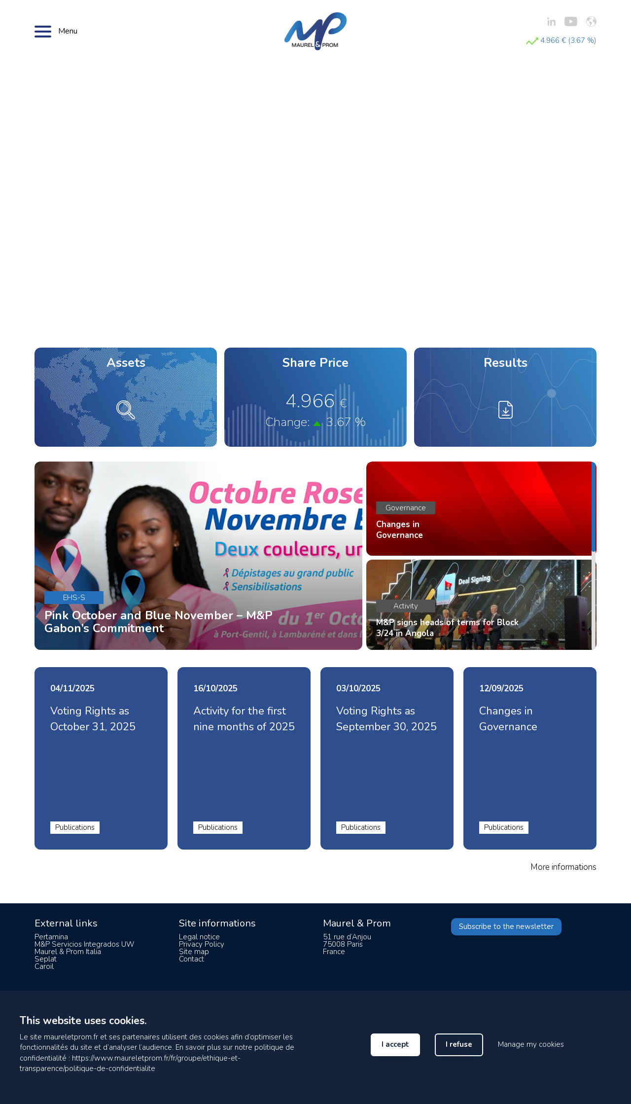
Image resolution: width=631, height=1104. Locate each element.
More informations (563, 867)
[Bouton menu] (43, 31)
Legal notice (199, 937)
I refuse (459, 1044)
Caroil (44, 966)
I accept (395, 1044)
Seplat (46, 959)
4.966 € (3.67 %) (561, 40)
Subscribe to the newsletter (506, 926)
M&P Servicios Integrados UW (84, 944)
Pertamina (51, 937)
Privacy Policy (201, 944)
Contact (191, 959)
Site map (194, 952)
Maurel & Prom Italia (68, 952)
